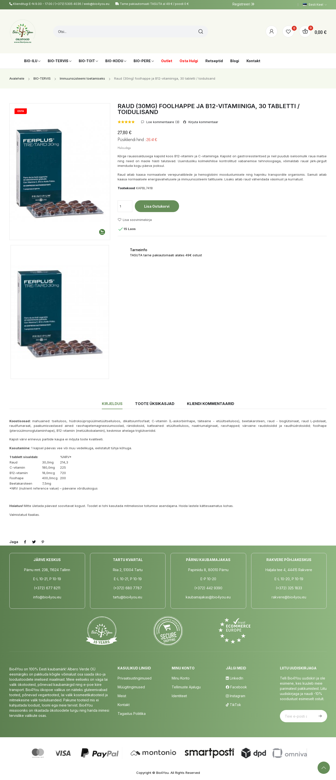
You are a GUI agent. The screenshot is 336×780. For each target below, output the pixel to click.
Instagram (235, 696)
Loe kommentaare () (162, 122)
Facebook (236, 687)
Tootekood (126, 188)
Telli (319, 716)
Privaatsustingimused (135, 678)
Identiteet (179, 696)
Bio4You (162, 773)
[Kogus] (125, 206)
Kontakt (124, 705)
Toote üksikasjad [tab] (154, 403)
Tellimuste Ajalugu (186, 687)
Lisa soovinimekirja (135, 220)
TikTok (233, 705)
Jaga (25, 542)
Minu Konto (181, 678)
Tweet (34, 542)
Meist (122, 696)
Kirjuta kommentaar (202, 122)
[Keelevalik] (315, 4)
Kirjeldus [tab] (112, 403)
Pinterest (42, 542)
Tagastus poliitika (132, 713)
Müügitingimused (131, 687)
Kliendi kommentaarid (210, 403)
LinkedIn (234, 678)
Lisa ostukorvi (156, 206)
